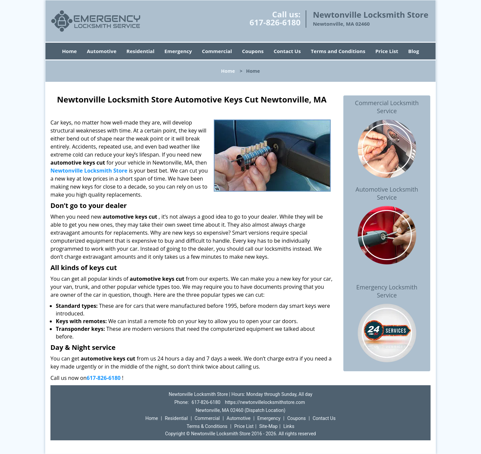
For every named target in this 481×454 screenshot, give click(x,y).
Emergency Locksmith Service (387, 291)
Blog (413, 51)
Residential (141, 51)
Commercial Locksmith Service (387, 107)
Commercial (217, 51)
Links (288, 426)
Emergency (178, 51)
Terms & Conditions (207, 426)
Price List (386, 51)
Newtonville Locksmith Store (89, 170)
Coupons (253, 51)
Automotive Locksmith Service (386, 193)
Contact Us (287, 51)
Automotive (102, 51)
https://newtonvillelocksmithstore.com (265, 402)
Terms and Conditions (338, 51)
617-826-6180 (275, 22)
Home (69, 51)
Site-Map (268, 426)
